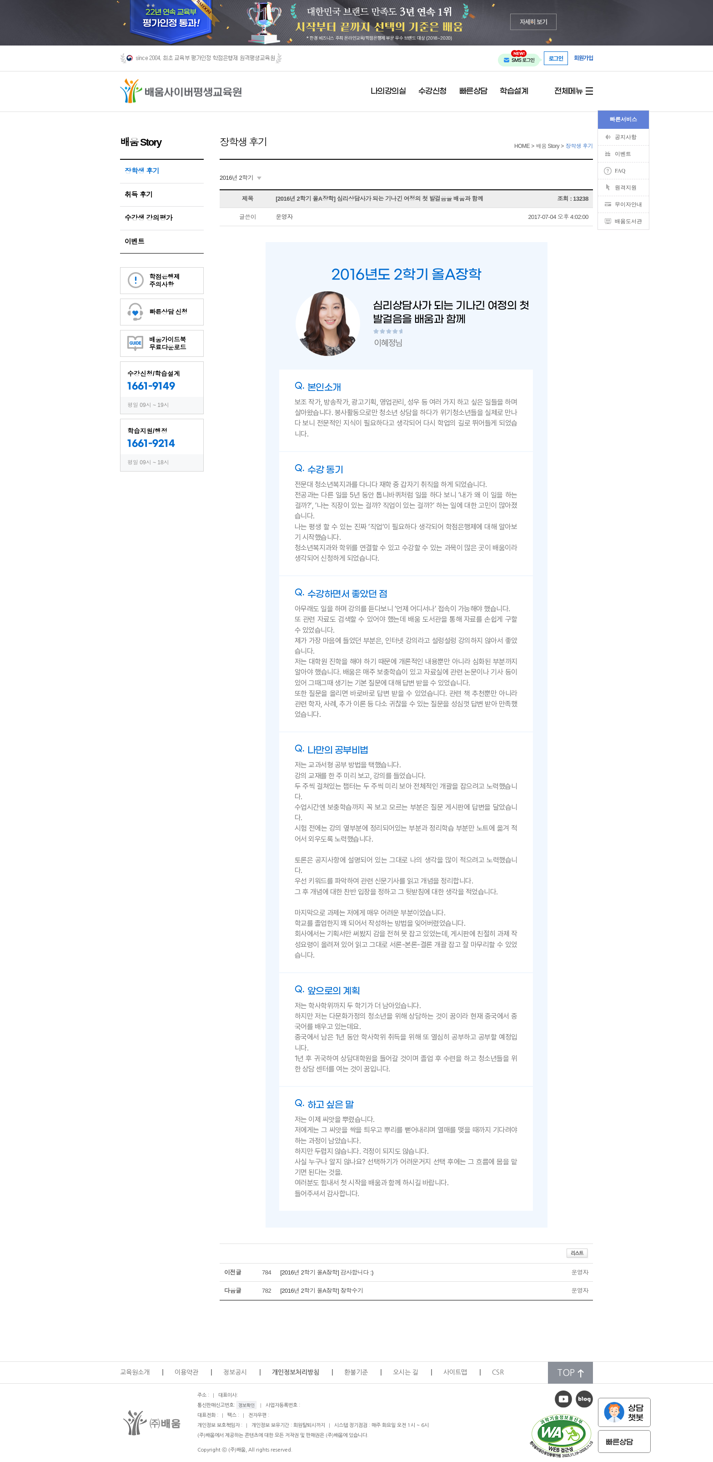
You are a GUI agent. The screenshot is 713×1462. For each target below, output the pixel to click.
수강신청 (432, 91)
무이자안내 (628, 204)
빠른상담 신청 (168, 311)
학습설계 (514, 91)
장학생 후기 (142, 171)
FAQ (620, 171)
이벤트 (135, 241)
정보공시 (235, 1372)
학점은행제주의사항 (164, 280)
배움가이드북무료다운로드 (167, 343)
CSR (498, 1372)
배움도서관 (628, 221)
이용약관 (186, 1372)
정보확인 (246, 1405)
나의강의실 (388, 91)
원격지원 (626, 187)
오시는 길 (405, 1372)
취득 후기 (139, 194)
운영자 (284, 216)
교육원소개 (135, 1372)
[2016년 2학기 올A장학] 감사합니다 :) (326, 1272)
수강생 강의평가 (148, 218)
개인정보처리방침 (295, 1372)
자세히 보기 (533, 21)
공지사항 (626, 137)
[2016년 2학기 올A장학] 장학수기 (321, 1290)
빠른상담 (473, 91)
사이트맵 (455, 1372)
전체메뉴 (568, 91)
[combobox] (240, 178)
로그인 (556, 58)
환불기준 (356, 1372)
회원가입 (583, 58)
